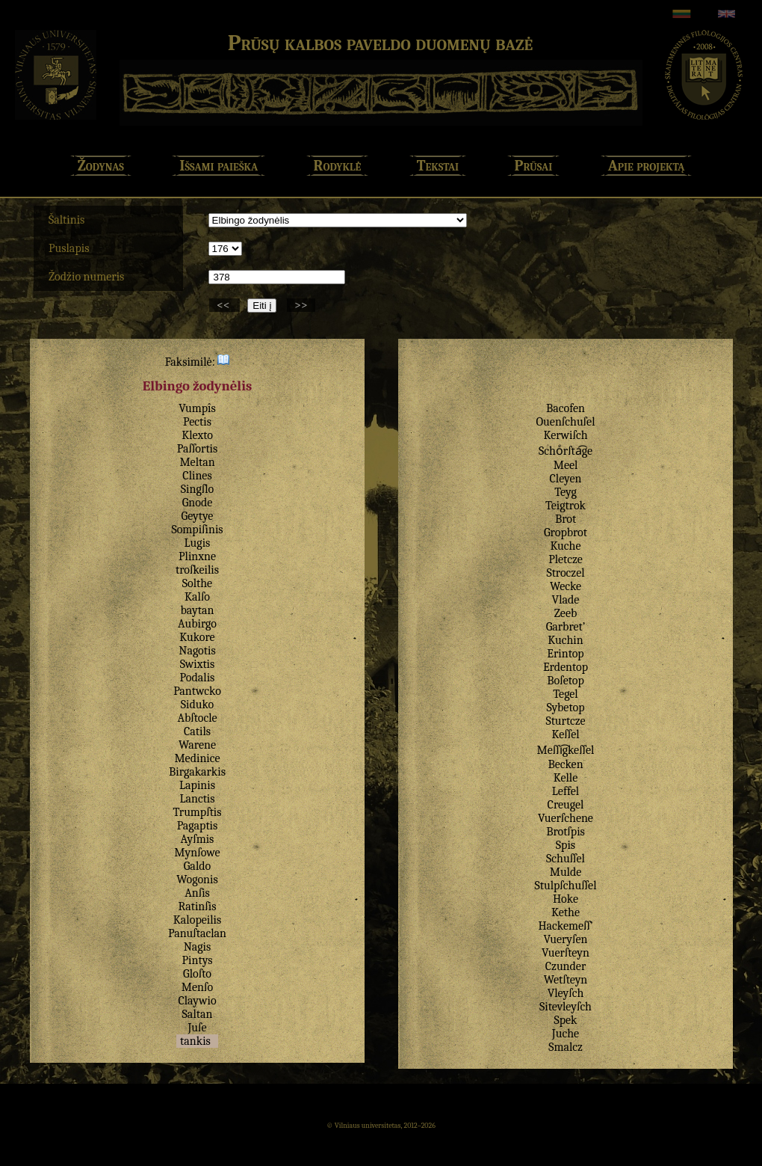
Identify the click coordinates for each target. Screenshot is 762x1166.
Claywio (197, 1000)
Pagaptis (197, 825)
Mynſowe (197, 852)
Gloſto (197, 974)
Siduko (197, 704)
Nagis (197, 947)
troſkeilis (197, 570)
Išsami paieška (218, 165)
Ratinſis (198, 906)
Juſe (197, 1027)
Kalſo (197, 597)
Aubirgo (197, 623)
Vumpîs (197, 408)
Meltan (196, 462)
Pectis (197, 422)
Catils (197, 731)
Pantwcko (197, 691)
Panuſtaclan (197, 933)
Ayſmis (197, 839)
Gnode (197, 502)
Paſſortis (197, 448)
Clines (196, 475)
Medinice (197, 758)
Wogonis (196, 879)
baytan (197, 610)
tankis (195, 1041)
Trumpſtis (197, 812)
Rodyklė (338, 165)
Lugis (198, 543)
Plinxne (197, 556)
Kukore (196, 637)
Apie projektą (646, 165)
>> (301, 305)
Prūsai (534, 165)
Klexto (197, 435)
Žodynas (101, 165)
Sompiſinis (197, 529)
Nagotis (197, 650)
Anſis (197, 893)
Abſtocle (197, 718)
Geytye (198, 516)
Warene (197, 745)
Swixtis (197, 664)
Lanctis (196, 799)
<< (224, 305)
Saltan (197, 1014)
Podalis (197, 677)
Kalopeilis (197, 920)
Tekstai (438, 165)
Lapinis (197, 785)
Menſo (197, 987)
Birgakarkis (197, 772)
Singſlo (197, 489)
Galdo (197, 866)
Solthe (197, 583)
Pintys (197, 960)
